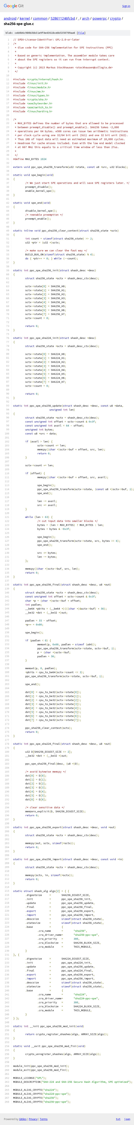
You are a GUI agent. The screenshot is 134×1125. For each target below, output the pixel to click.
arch (85, 18)
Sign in (126, 6)
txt (118, 1119)
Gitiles (22, 1119)
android (10, 18)
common (40, 18)
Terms (44, 1119)
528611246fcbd (63, 18)
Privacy (33, 1119)
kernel (25, 18)
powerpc (99, 18)
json (127, 1119)
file (81, 32)
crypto (115, 18)
